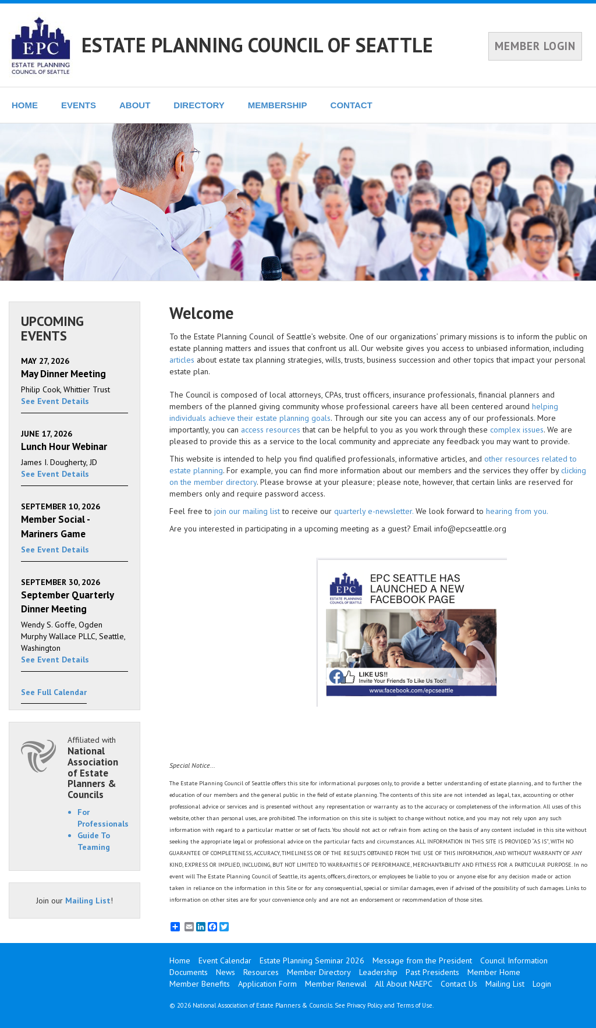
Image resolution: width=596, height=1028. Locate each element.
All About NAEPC (403, 984)
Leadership (378, 972)
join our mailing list (247, 511)
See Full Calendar (54, 692)
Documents (188, 972)
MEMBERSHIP (277, 105)
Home (179, 960)
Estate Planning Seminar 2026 (312, 960)
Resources (261, 972)
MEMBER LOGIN (535, 46)
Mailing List (88, 900)
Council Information (514, 960)
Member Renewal (336, 984)
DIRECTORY (199, 105)
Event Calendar (224, 960)
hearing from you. (517, 511)
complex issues (517, 429)
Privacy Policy (364, 1005)
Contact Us (459, 984)
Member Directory (319, 972)
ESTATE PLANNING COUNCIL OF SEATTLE (257, 45)
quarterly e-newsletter (373, 511)
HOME (25, 105)
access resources (270, 429)
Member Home (493, 972)
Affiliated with (98, 767)
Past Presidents (432, 972)
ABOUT (134, 105)
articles (181, 360)
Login (542, 984)
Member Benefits (199, 984)
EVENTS (78, 105)
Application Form (267, 984)
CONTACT (351, 105)
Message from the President (422, 960)
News (225, 972)
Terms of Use (414, 1005)
